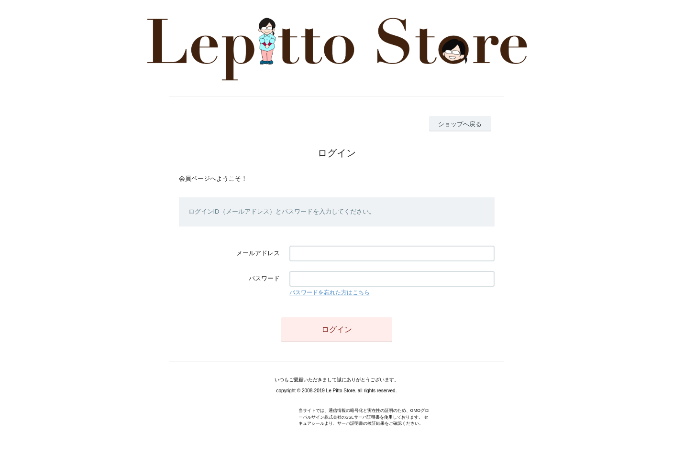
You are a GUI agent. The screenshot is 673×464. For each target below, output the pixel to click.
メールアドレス (258, 253)
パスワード (264, 278)
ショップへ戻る (460, 124)
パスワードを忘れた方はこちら (329, 292)
